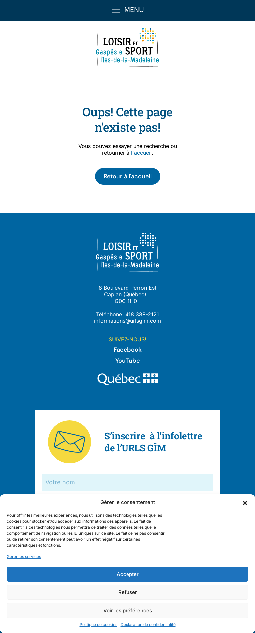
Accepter (128, 574)
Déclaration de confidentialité (148, 624)
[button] (245, 502)
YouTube (127, 361)
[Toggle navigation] (127, 9)
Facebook (128, 350)
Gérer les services (24, 556)
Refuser (127, 592)
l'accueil (141, 152)
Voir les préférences (127, 610)
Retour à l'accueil (128, 176)
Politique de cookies (98, 624)
